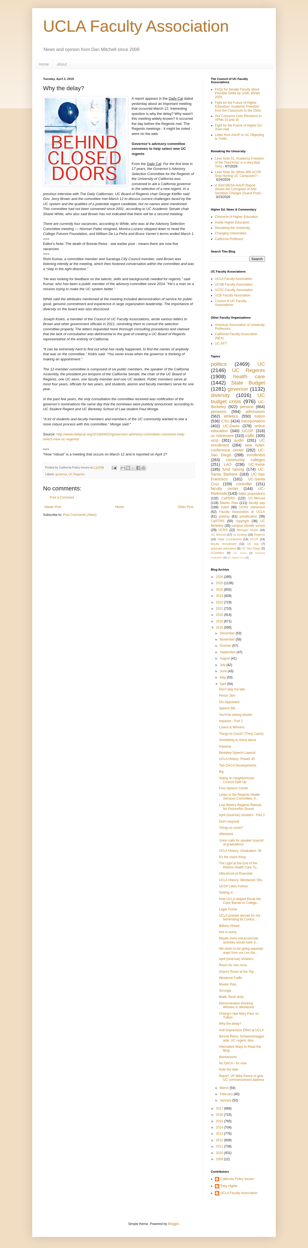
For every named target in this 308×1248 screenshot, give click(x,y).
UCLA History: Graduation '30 (240, 851)
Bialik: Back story (231, 997)
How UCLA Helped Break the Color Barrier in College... (240, 901)
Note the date (228, 1069)
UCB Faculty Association (232, 295)
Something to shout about (237, 740)
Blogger (173, 1224)
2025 (220, 583)
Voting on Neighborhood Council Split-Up (236, 780)
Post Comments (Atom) (80, 515)
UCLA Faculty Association (136, 26)
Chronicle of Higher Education (236, 217)
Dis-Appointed (229, 702)
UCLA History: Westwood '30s (240, 880)
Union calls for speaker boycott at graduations (241, 842)
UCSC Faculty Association (234, 290)
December (228, 633)
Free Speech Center (233, 788)
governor (61, 474)
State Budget (248, 383)
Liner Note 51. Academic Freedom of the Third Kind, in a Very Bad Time (239, 162)
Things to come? (231, 828)
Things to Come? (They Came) (241, 734)
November (228, 639)
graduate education (223, 548)
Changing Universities (231, 233)
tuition (260, 416)
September (228, 652)
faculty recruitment (224, 543)
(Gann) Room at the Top (236, 972)
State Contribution (230, 539)
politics (219, 364)
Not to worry (228, 932)
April (223, 684)
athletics (231, 416)
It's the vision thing (232, 857)
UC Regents (76, 474)
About (62, 64)
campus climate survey (248, 526)
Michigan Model (247, 530)
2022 (220, 602)
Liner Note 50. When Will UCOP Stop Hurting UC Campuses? (238, 174)
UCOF (254, 539)
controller (244, 484)
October (226, 646)
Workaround (228, 1057)
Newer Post (52, 507)
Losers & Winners (232, 727)
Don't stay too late (232, 689)
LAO (228, 464)
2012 (220, 1140)
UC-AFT (221, 343)
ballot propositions (252, 494)
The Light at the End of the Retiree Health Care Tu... (239, 865)
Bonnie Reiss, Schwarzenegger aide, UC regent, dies (241, 1038)
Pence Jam (227, 695)
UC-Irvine (256, 464)
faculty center (224, 488)
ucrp (214, 440)
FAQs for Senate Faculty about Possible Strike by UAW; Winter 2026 (237, 93)
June (224, 671)
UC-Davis (231, 426)
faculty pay (257, 503)
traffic (250, 436)
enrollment (256, 455)
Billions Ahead (229, 926)
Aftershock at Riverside (235, 873)
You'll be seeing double (235, 715)
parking (224, 516)
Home (44, 64)
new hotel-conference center (238, 447)
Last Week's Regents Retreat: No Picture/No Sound (240, 807)
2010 (220, 1153)
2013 (220, 1134)
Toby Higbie (228, 1186)
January (226, 1100)
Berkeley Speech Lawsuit (237, 753)
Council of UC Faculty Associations (230, 303)
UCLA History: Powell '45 (237, 759)
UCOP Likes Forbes (233, 886)
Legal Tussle (228, 909)
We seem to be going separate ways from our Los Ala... (241, 950)
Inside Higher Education (232, 222)
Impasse (225, 746)
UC (261, 364)
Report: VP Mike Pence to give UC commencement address (241, 1078)
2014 (220, 1127)
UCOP (247, 431)
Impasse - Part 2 (231, 721)
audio (239, 440)
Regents (259, 534)
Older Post (185, 507)
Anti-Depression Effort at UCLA (241, 1030)
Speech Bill (227, 708)
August (225, 658)
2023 (220, 596)
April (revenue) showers (236, 959)
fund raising (233, 469)
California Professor (229, 239)
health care (249, 376)
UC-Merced (256, 498)
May (223, 677)
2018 (220, 627)
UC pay (253, 543)
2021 (220, 608)
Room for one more (233, 965)
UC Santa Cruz (236, 557)
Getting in (226, 892)
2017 (220, 1108)
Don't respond (229, 821)
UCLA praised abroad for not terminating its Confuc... (239, 917)
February (227, 1094)
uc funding (240, 534)
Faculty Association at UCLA (242, 512)
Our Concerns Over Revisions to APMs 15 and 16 (238, 118)
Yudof (225, 507)
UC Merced (218, 534)
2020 (220, 615)
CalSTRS (217, 521)
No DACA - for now (232, 1063)
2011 (220, 1146)
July (223, 665)
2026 (220, 577)
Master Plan (229, 503)
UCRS (223, 530)
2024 (220, 589)
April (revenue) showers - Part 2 (242, 815)
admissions (255, 411)
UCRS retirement (252, 507)
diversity (220, 395)
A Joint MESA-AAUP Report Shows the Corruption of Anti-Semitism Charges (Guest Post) (238, 189)
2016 (220, 1115)
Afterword (226, 834)
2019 (220, 621)
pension (246, 407)
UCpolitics (217, 552)
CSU (225, 421)
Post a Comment (62, 497)
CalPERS (228, 498)
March (225, 1088)
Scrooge (225, 990)
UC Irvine (239, 552)
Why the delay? (230, 1024)
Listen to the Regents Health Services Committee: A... (239, 796)
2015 (220, 1121)
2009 (220, 1159)
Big (221, 772)
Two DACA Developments (237, 765)
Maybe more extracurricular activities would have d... (238, 940)
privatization (248, 516)
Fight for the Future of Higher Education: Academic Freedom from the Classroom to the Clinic (238, 106)
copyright (242, 521)
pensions (219, 411)
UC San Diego (250, 548)
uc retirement (222, 436)
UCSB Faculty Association (234, 284)
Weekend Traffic (230, 978)
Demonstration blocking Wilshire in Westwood (236, 1005)
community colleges (245, 460)
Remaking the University (232, 228)
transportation (253, 421)
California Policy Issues (237, 1179)
